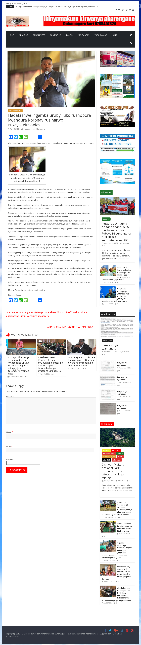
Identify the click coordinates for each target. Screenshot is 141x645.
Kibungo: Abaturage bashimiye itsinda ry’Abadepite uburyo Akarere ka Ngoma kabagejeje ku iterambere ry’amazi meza (19, 365)
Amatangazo (107, 341)
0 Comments (39, 129)
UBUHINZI (106, 460)
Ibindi (115, 35)
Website (10, 459)
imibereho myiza (15, 111)
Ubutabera (83, 35)
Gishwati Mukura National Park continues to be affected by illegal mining (113, 471)
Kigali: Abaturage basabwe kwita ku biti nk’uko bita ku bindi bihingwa (124, 527)
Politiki (69, 35)
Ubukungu (116, 460)
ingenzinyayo (27, 129)
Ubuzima (106, 219)
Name (9, 432)
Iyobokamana (100, 35)
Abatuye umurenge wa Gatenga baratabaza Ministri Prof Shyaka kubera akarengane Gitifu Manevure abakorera (46, 314)
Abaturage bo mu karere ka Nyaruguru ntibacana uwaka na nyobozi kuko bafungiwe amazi (81, 361)
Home (11, 35)
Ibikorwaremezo (109, 454)
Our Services (39, 35)
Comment (10, 396)
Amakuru (106, 450)
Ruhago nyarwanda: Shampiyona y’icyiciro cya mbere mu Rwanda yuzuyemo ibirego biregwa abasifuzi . (57, 6)
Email (9, 446)
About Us (23, 35)
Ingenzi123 (121, 481)
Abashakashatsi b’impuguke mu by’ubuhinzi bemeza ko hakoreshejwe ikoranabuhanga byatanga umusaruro (50, 364)
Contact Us (55, 35)
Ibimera (120, 454)
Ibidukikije (115, 450)
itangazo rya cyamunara (110, 346)
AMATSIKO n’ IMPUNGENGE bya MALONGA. (71, 326)
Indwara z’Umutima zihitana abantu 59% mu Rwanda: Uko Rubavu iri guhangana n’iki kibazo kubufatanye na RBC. (116, 232)
